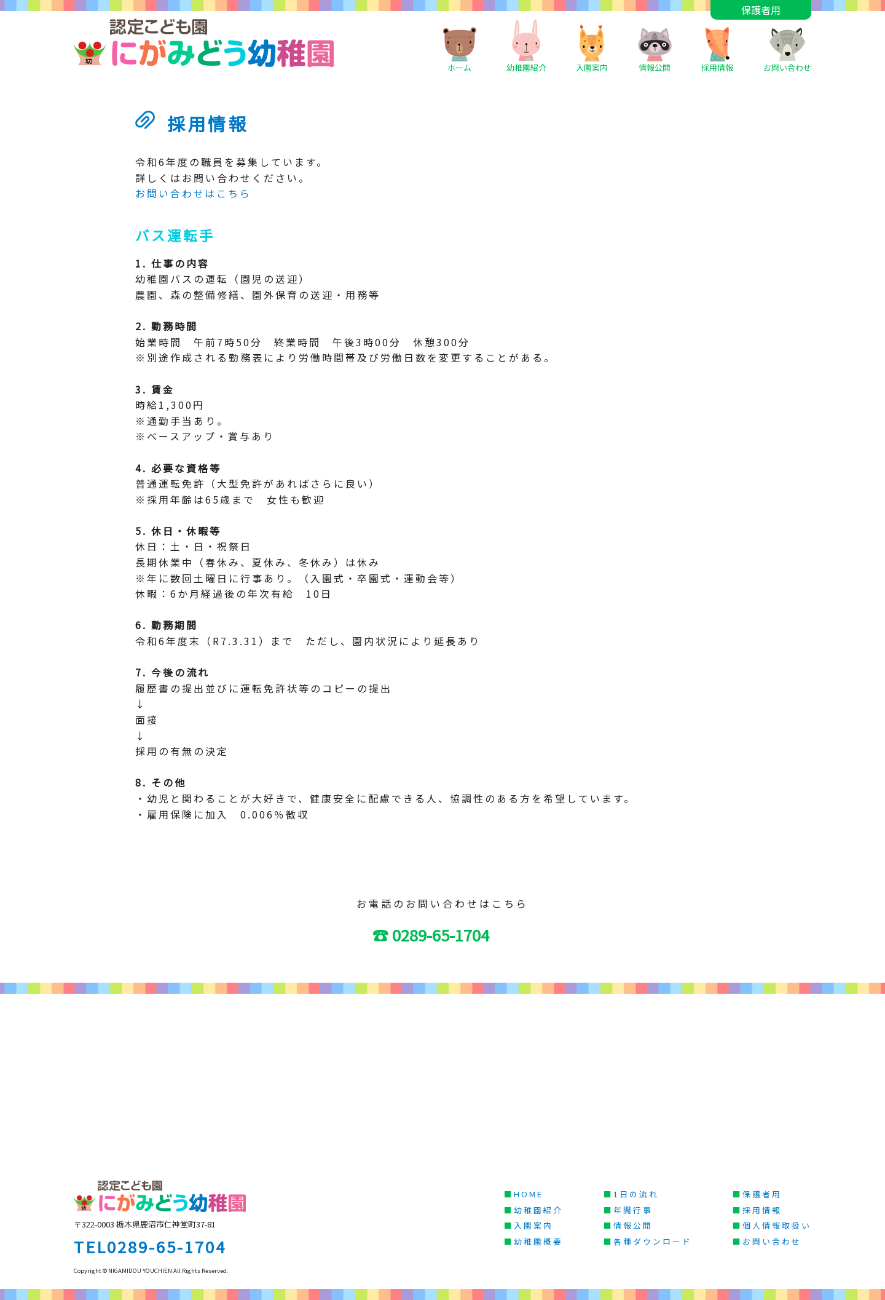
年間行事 (633, 1210)
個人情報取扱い (776, 1225)
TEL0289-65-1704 (150, 1246)
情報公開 (655, 45)
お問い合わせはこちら (193, 193)
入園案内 (592, 45)
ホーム (459, 45)
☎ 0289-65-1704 (439, 934)
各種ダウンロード (652, 1241)
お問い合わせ (787, 45)
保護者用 (761, 9)
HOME (528, 1194)
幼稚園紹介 (526, 45)
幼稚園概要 (538, 1241)
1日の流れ (636, 1194)
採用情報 (717, 45)
